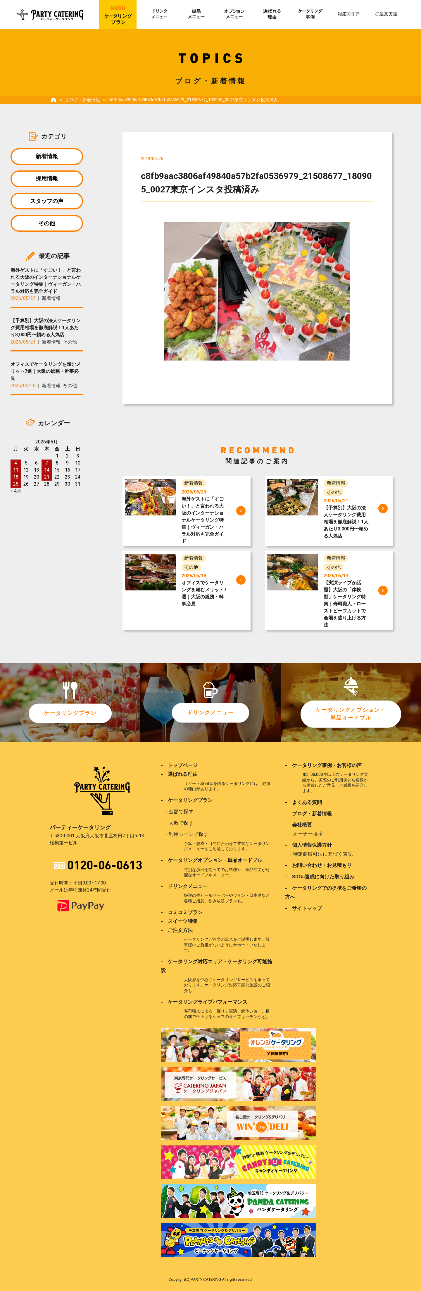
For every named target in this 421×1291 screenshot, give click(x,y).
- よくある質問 (303, 802)
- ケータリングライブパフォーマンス (204, 1001)
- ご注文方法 (177, 930)
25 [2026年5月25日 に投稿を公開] (15, 487)
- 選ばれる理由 (179, 774)
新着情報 (47, 156)
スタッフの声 (46, 202)
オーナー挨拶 (308, 833)
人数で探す (181, 823)
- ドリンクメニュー (184, 886)
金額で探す (181, 811)
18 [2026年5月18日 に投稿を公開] (15, 480)
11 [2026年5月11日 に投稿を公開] (15, 473)
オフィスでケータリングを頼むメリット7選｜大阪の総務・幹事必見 (46, 375)
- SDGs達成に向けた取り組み (319, 876)
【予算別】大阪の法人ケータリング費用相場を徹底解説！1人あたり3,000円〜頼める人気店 (46, 331)
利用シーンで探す (188, 834)
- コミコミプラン (182, 912)
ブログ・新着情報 (82, 100)
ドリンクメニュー (210, 712)
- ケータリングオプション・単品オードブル (211, 860)
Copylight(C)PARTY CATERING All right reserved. (210, 1279)
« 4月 (16, 494)
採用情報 (47, 179)
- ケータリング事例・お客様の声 (323, 765)
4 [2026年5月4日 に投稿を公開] (15, 466)
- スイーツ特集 (179, 921)
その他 (46, 226)
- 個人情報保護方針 (308, 845)
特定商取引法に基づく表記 (323, 854)
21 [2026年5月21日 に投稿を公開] (46, 480)
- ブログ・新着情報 (308, 813)
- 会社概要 (298, 825)
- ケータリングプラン (187, 800)
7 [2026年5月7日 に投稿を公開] (46, 466)
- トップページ (179, 765)
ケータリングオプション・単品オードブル (350, 714)
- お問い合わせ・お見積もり (318, 865)
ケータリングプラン (70, 713)
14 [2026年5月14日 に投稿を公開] (46, 473)
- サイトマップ (303, 908)
